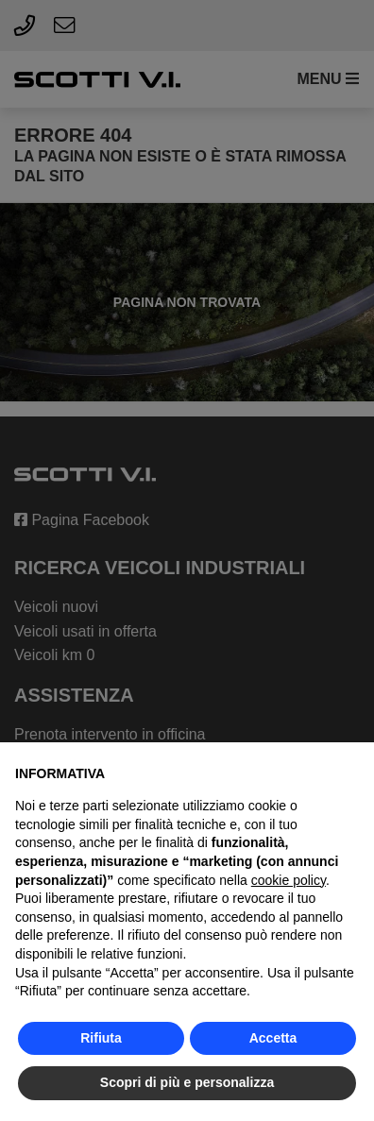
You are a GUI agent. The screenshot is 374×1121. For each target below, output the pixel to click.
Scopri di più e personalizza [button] (187, 1082)
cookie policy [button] (288, 880)
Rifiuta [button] (101, 1037)
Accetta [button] (273, 1037)
